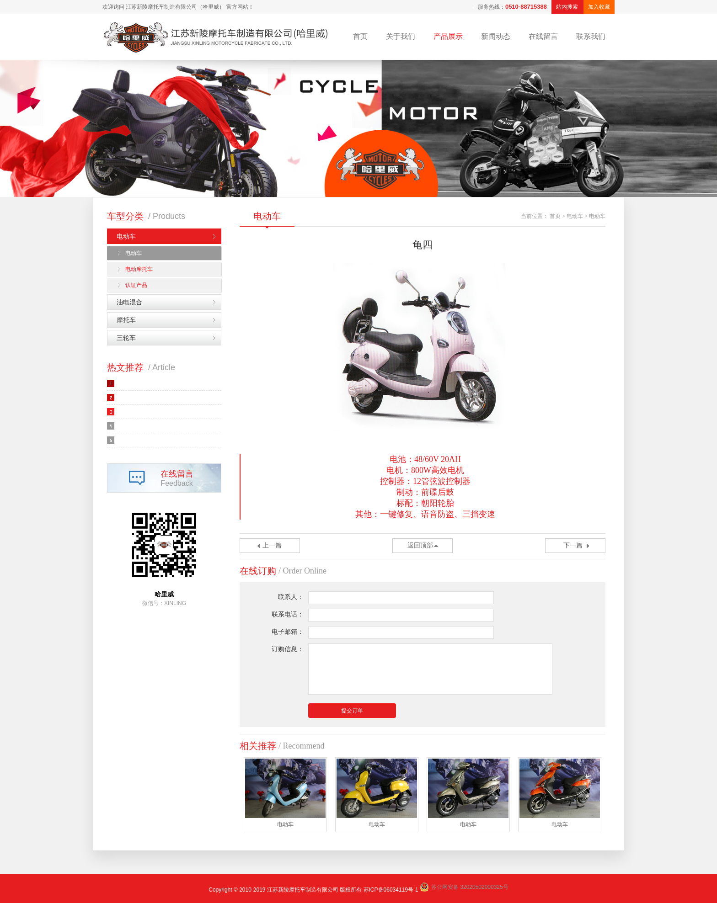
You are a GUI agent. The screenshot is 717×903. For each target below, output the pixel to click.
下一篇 (573, 545)
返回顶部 (420, 545)
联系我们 (590, 36)
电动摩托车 (139, 269)
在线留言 (543, 36)
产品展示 (448, 36)
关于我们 (400, 36)
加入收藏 (599, 7)
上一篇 (272, 545)
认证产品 (136, 285)
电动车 (126, 236)
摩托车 (126, 320)
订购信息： (288, 649)
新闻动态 (495, 36)
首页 (360, 36)
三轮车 (126, 337)
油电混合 (129, 302)
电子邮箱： (288, 631)
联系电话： (288, 614)
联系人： (291, 597)
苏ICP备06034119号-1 (391, 890)
